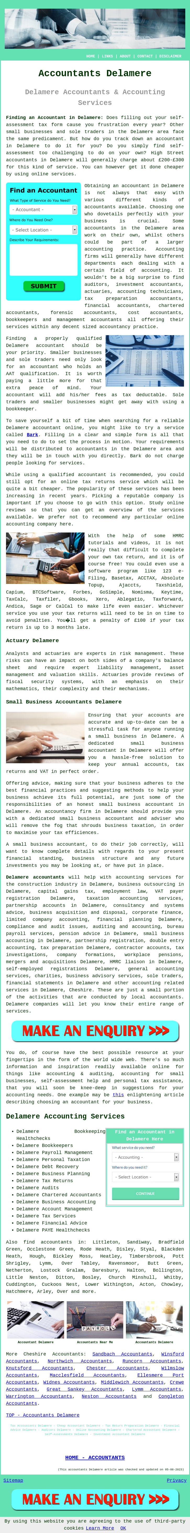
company (164, 496)
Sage (35, 606)
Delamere (142, 131)
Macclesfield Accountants (87, 1375)
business (96, 221)
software (99, 571)
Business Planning (66, 1173)
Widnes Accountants (68, 1382)
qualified (89, 338)
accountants (21, 160)
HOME (90, 56)
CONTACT (145, 56)
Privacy (177, 1480)
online (39, 174)
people (14, 463)
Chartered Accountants (71, 1195)
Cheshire (35, 1354)
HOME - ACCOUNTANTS (95, 1457)
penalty (111, 620)
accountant (170, 138)
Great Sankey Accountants (84, 1389)
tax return (128, 557)
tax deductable (143, 395)
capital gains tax (65, 891)
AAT (10, 373)
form (141, 434)
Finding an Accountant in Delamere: (54, 117)
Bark (32, 434)
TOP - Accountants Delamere (43, 1415)
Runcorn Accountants (151, 1361)
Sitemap (13, 1480)
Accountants (67, 1354)
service (145, 489)
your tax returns (74, 613)
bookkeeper (20, 409)
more (88, 1291)
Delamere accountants (35, 877)
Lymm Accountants (156, 1389)
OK (123, 1528)
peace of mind (54, 387)
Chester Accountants (117, 1368)
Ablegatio (130, 599)
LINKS (107, 56)
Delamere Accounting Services (65, 1117)
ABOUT (125, 56)
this (118, 1095)
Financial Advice (64, 1223)
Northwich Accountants (80, 1361)
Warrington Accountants (39, 1396)
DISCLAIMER (170, 56)
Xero (101, 599)
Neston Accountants (109, 1396)
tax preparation (61, 947)
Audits (50, 1188)
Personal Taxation (66, 1159)
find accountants (48, 1242)
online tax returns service (100, 481)
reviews (16, 510)
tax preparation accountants (133, 298)
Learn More (100, 1528)
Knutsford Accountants (39, 1368)
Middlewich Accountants (132, 1382)
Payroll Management (67, 1152)
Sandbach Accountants (122, 1354)
